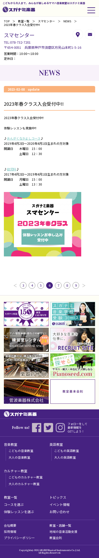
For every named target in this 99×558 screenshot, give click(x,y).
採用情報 (10, 531)
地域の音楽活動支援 (63, 531)
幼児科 (11, 169)
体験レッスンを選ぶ (19, 511)
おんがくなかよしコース (23, 138)
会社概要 (10, 525)
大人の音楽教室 (19, 457)
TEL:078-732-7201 (17, 42)
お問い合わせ (60, 511)
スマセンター (46, 21)
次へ (83, 285)
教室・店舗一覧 (60, 525)
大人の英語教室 (65, 457)
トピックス (58, 497)
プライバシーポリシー (19, 537)
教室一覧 (23, 21)
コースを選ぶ (14, 504)
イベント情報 (60, 504)
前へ (15, 285)
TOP (7, 21)
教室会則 (56, 537)
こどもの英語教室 (66, 450)
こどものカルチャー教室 (26, 477)
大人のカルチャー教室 (24, 484)
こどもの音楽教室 (21, 450)
